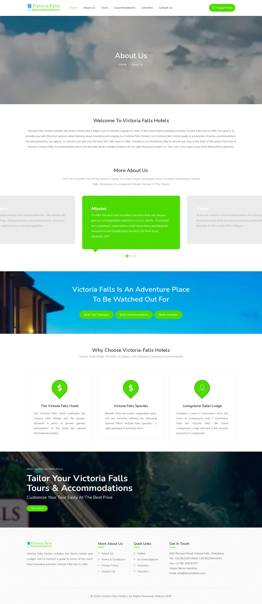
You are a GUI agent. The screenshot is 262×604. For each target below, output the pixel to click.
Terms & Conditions (113, 559)
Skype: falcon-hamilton (183, 568)
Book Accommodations (134, 315)
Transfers (143, 571)
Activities (147, 8)
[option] (131, 224)
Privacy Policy (109, 565)
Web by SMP (163, 596)
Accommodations (124, 8)
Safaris (141, 553)
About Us (89, 8)
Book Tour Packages (96, 315)
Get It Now (37, 508)
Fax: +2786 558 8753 (183, 563)
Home (73, 8)
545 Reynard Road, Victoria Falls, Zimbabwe (196, 553)
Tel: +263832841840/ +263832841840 (195, 558)
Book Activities (168, 315)
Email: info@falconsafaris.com (187, 573)
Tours (104, 8)
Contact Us (166, 8)
